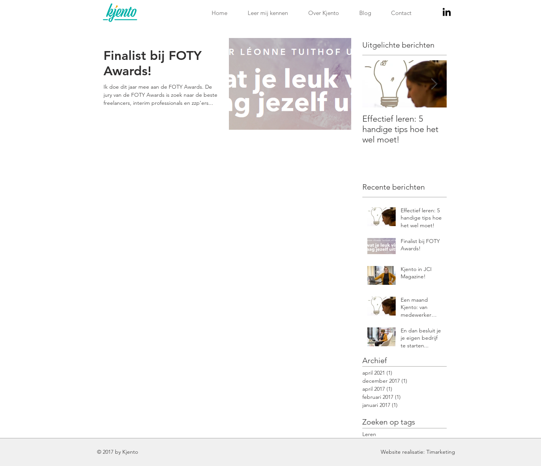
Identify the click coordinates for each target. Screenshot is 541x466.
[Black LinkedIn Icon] (446, 12)
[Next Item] (434, 84)
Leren (369, 434)
